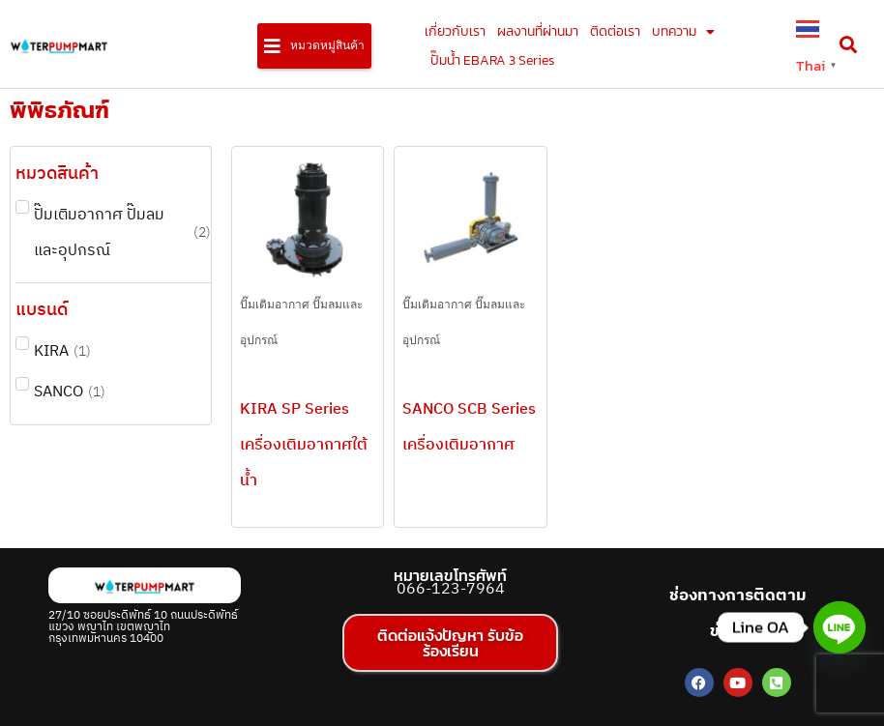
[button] (314, 46)
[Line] (839, 627)
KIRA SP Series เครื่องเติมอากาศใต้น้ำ (304, 445)
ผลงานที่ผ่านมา (537, 31)
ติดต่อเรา (615, 31)
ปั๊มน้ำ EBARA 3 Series (492, 60)
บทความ (683, 31)
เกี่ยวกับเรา (455, 31)
